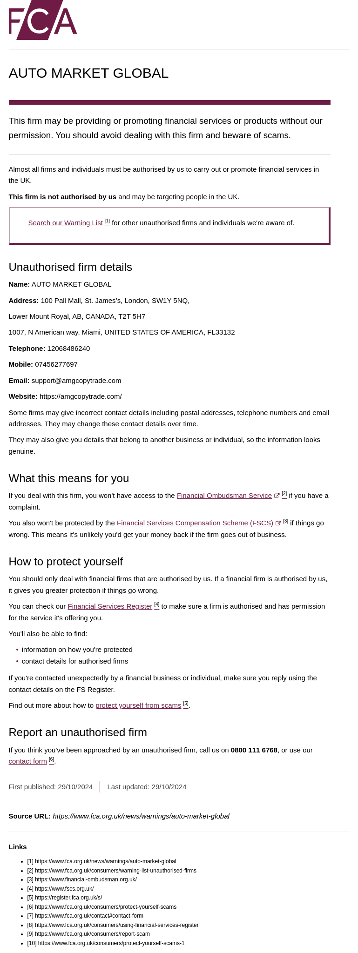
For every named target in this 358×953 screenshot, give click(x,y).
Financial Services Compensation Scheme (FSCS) (202, 523)
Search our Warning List (69, 223)
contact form (31, 761)
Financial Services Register (114, 606)
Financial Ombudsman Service (232, 495)
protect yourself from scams (141, 705)
